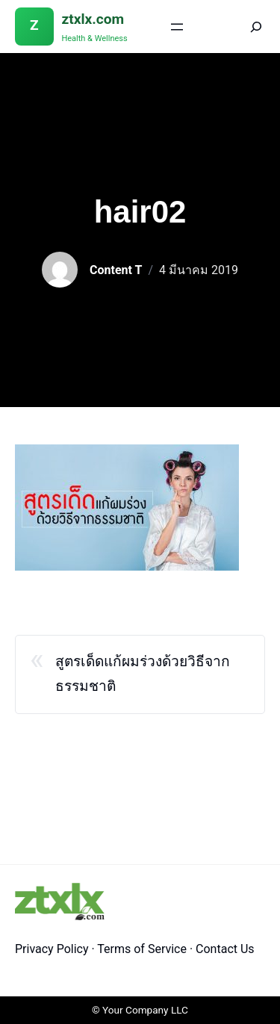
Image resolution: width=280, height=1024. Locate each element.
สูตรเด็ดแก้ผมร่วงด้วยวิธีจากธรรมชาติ (142, 674)
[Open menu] (177, 27)
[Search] (245, 26)
